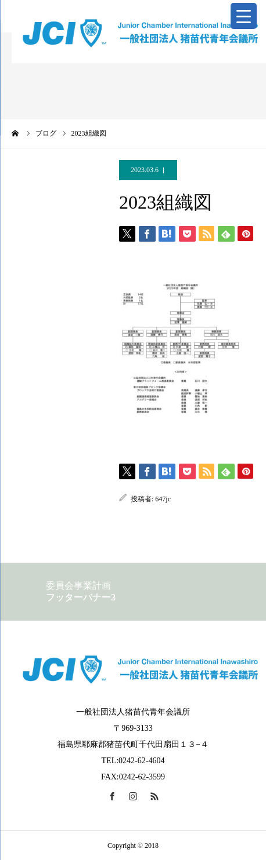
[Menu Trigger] (244, 16)
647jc (163, 499)
